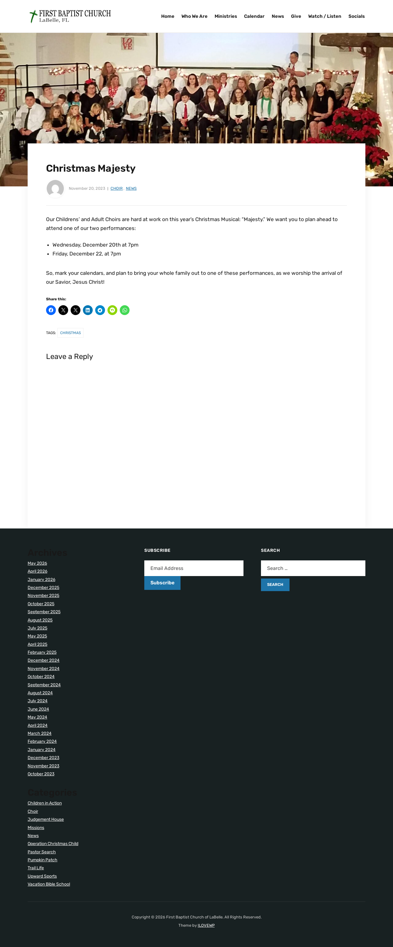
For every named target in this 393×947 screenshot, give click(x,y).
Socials (356, 16)
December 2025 (43, 587)
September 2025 (44, 611)
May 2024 (37, 717)
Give (296, 16)
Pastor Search (42, 852)
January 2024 (42, 749)
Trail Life (36, 868)
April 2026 (37, 571)
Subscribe (162, 583)
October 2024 (41, 676)
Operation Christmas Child (53, 843)
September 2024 (44, 685)
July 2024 (38, 700)
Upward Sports (42, 876)
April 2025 (37, 644)
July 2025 (37, 628)
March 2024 (40, 733)
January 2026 (41, 579)
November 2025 (43, 595)
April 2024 (38, 725)
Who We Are (194, 16)
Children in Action (45, 803)
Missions (36, 827)
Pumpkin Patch (42, 860)
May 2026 (37, 563)
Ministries (226, 16)
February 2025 (42, 652)
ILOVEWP (206, 925)
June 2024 (38, 709)
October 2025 (41, 603)
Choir (117, 188)
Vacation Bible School (49, 884)
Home (167, 16)
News (278, 16)
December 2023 (43, 757)
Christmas (70, 333)
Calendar (254, 16)
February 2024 (42, 741)
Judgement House (46, 819)
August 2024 (40, 693)
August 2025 (40, 620)
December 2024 (44, 660)
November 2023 (43, 766)
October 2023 (41, 774)
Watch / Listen (324, 16)
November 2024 (44, 668)
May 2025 (37, 636)
